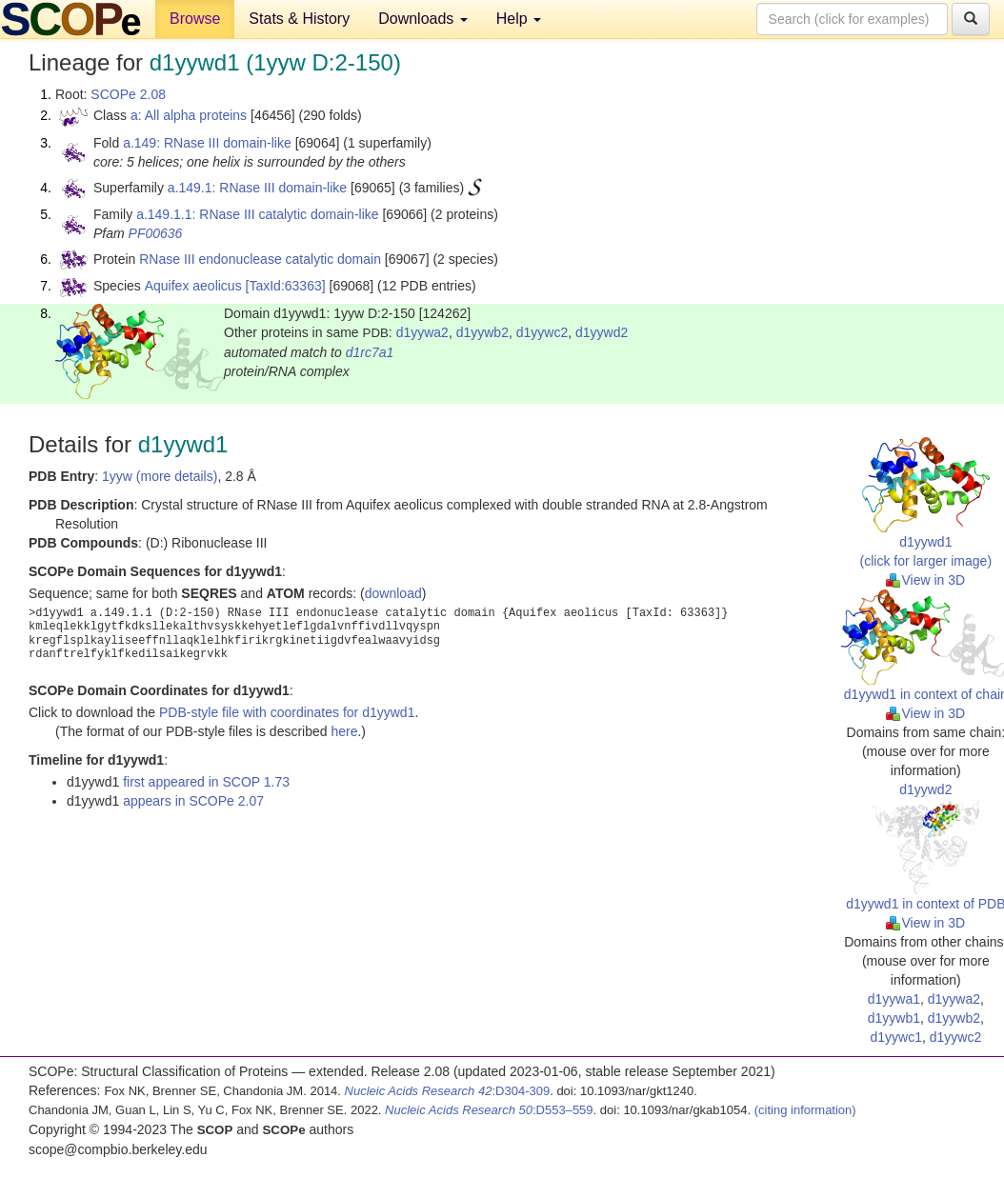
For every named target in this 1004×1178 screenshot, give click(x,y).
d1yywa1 (894, 999)
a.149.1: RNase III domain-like (257, 187)
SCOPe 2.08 (128, 94)
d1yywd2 (601, 332)
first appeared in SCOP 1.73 (206, 781)
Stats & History (299, 18)
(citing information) (805, 1110)
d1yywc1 (895, 1037)
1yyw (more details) (159, 476)
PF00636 (156, 233)
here (344, 731)
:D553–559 (489, 1110)
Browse (195, 18)
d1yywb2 (482, 332)
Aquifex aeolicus (193, 285)
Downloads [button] (423, 18)
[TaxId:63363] (286, 285)
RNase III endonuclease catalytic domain (260, 259)
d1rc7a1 (370, 352)
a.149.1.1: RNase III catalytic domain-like (257, 214)
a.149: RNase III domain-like (207, 142)
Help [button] (518, 18)
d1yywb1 (894, 1018)
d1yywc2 (542, 332)
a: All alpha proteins (189, 115)
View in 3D (925, 580)
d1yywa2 (422, 332)
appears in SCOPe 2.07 (193, 801)
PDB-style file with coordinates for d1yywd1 (286, 712)
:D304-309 (448, 1091)
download (393, 593)
